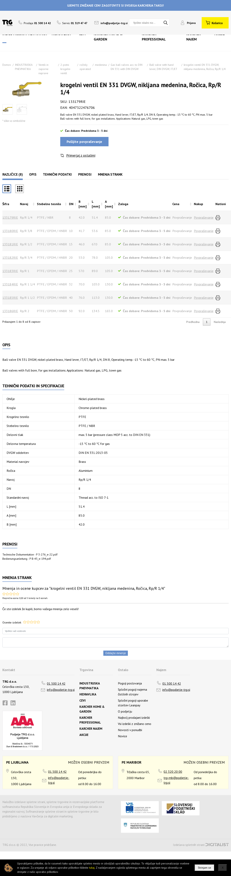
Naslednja (220, 322)
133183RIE (10, 271)
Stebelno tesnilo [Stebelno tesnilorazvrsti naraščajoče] (49, 204)
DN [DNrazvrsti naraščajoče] (71, 204)
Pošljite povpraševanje (84, 141)
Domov (6, 65)
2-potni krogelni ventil (65, 69)
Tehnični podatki (57, 174)
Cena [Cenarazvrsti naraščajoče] (175, 204)
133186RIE (10, 311)
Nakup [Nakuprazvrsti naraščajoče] (198, 204)
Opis (33, 174)
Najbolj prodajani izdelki (134, 718)
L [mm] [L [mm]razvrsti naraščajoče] (96, 204)
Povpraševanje (203, 217)
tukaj (92, 867)
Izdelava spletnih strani (188, 845)
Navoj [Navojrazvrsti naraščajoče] (24, 204)
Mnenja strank (110, 174)
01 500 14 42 (56, 683)
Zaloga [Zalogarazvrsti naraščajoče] (123, 204)
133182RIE (10, 258)
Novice (122, 736)
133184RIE (10, 284)
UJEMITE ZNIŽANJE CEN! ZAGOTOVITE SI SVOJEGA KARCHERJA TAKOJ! (115, 5)
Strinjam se (204, 867)
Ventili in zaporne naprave (43, 69)
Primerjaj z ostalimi (80, 155)
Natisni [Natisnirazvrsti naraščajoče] (220, 204)
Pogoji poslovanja (130, 683)
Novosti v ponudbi (130, 730)
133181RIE (10, 244)
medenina (101, 65)
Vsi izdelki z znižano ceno (134, 724)
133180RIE (10, 231)
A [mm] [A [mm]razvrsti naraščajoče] (109, 204)
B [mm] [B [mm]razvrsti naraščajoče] (83, 204)
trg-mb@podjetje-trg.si (176, 780)
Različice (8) (12, 174)
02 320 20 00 (173, 772)
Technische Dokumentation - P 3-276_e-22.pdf (29, 554)
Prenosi (85, 174)
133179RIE (10, 217)
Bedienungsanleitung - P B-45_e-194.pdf (26, 558)
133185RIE (10, 298)
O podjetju (125, 711)
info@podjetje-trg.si (114, 23)
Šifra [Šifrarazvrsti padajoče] (5, 204)
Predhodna (192, 322)
